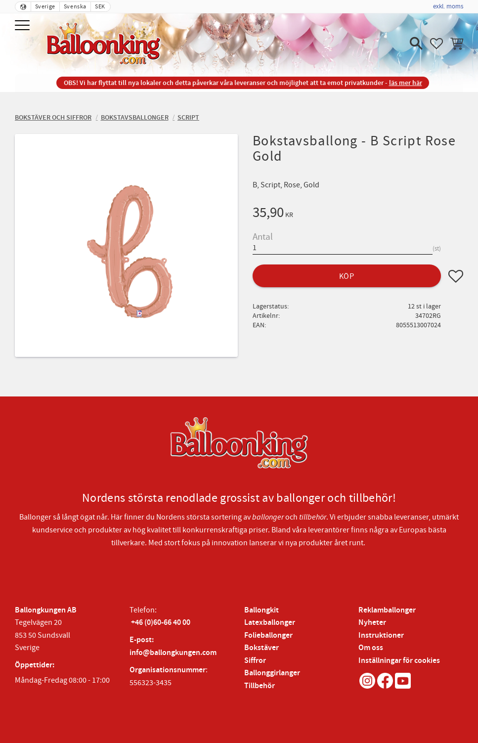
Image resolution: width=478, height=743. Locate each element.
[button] (23, 26)
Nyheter (372, 622)
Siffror (255, 661)
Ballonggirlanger (272, 673)
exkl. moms (448, 6)
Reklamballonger (387, 610)
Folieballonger (268, 635)
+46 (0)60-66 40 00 (160, 622)
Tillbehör (259, 686)
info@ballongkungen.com (173, 653)
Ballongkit (261, 610)
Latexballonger (269, 622)
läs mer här (405, 82)
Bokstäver (261, 648)
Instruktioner (381, 635)
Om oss (370, 648)
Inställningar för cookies (399, 661)
